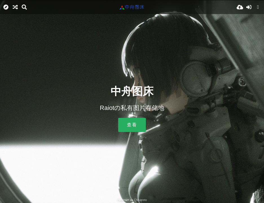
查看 (132, 124)
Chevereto (140, 200)
